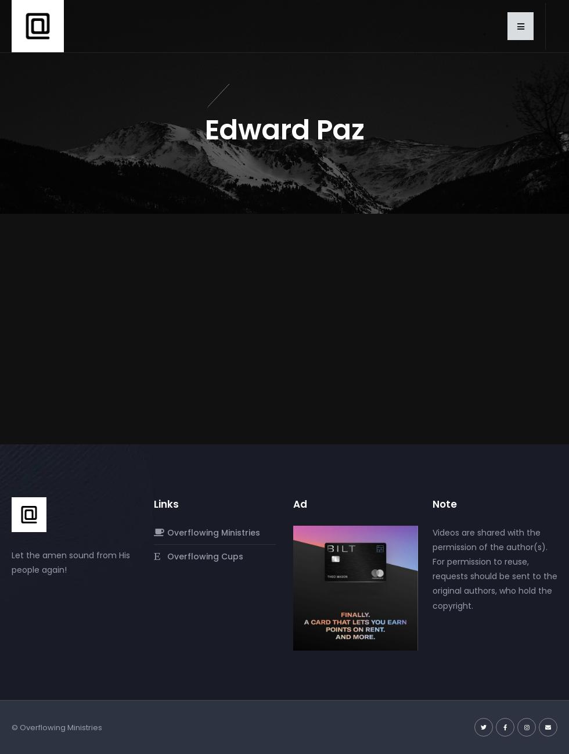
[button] (520, 26)
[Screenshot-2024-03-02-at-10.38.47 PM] (355, 587)
